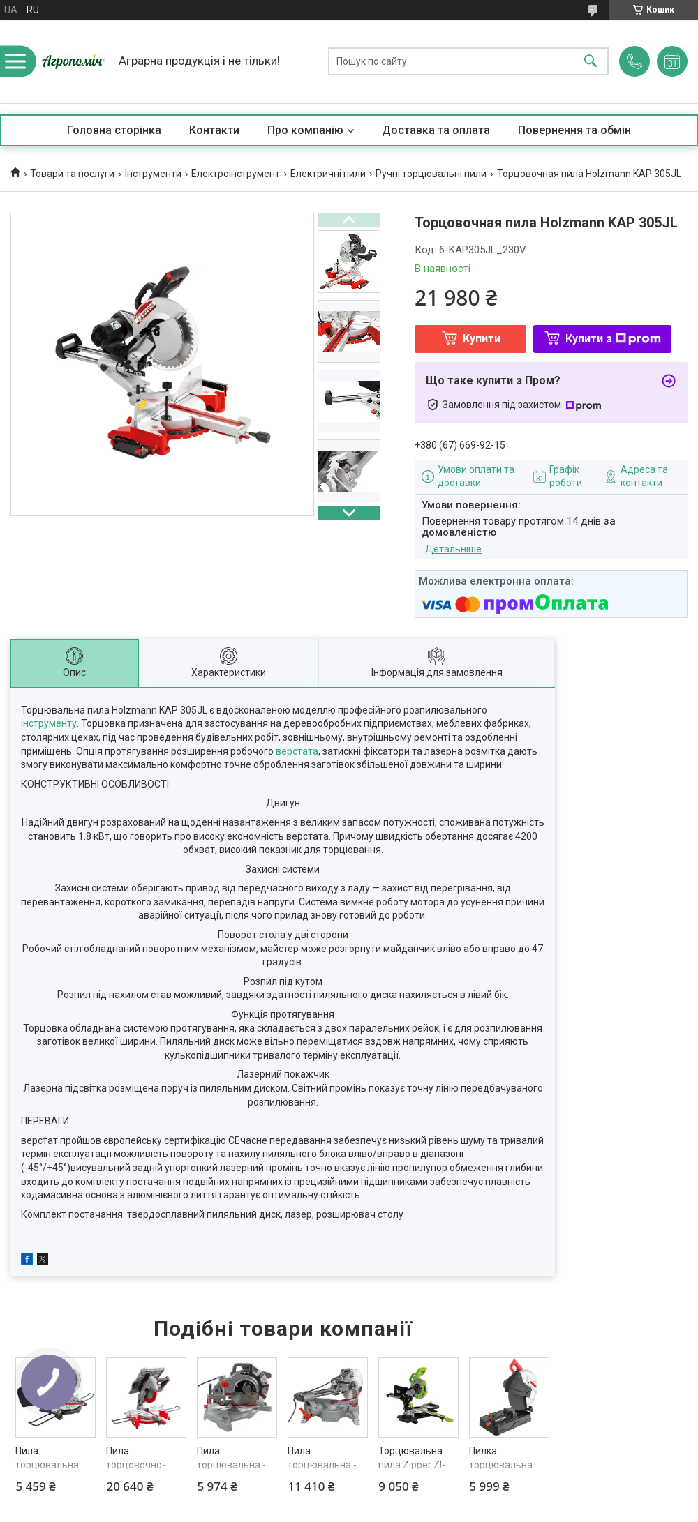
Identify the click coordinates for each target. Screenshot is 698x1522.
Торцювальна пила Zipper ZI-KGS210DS (411, 1464)
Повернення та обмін (574, 130)
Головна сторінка (114, 130)
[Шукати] (590, 62)
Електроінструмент (235, 173)
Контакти (214, 130)
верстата (297, 751)
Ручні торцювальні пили (431, 173)
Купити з (613, 338)
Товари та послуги (72, 173)
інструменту (49, 723)
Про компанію (305, 130)
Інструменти (153, 173)
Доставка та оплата (436, 130)
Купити (481, 338)
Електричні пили (328, 173)
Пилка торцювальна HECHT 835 (501, 1464)
